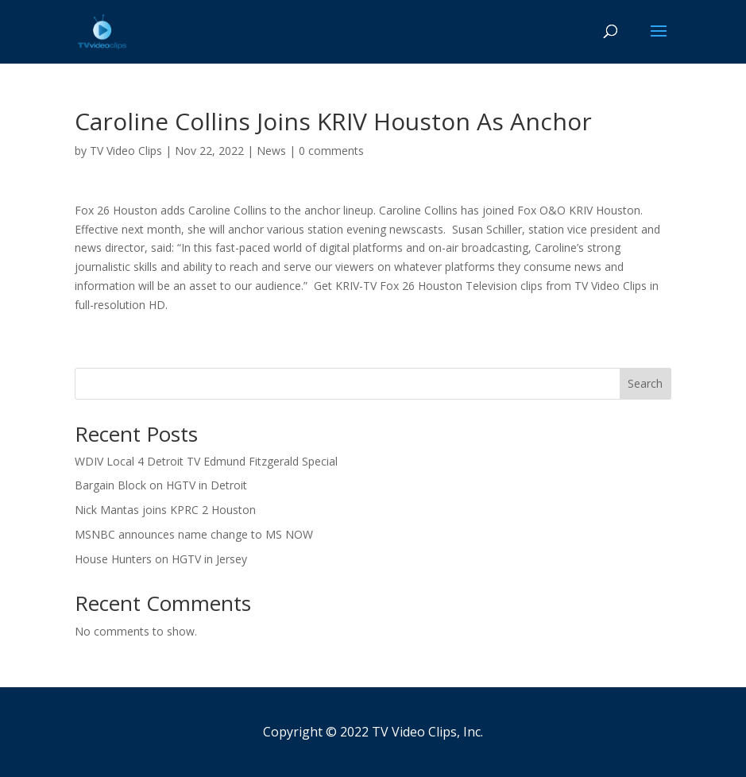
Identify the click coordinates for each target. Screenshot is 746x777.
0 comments (331, 150)
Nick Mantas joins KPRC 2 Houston (165, 509)
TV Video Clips (126, 150)
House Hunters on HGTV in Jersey (161, 558)
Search (645, 383)
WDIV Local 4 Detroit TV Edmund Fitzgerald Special (206, 461)
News (271, 150)
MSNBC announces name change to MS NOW (194, 534)
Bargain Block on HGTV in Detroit (161, 485)
